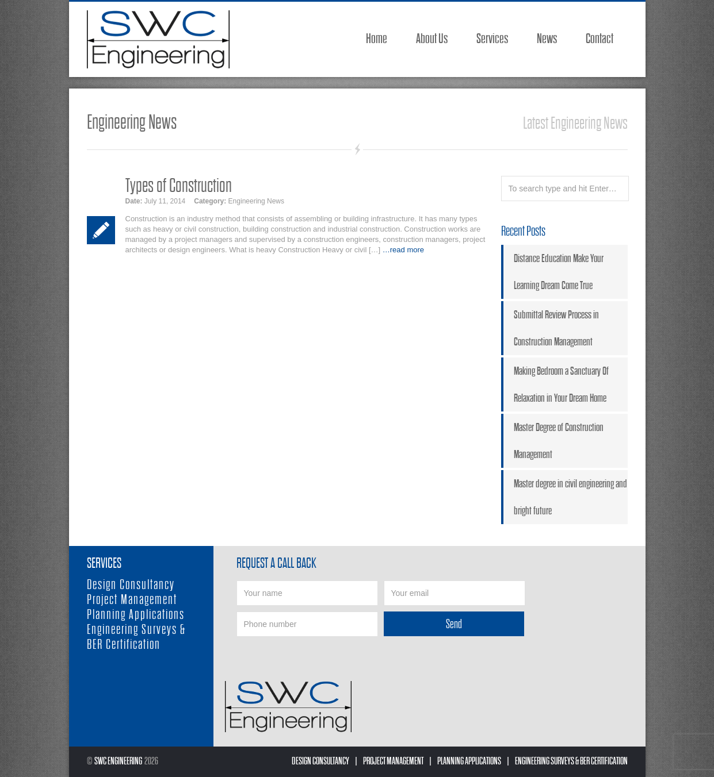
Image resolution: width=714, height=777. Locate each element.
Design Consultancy (131, 585)
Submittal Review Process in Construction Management (556, 328)
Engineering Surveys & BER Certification (136, 637)
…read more (403, 249)
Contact (599, 39)
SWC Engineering (118, 761)
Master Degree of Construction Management (559, 440)
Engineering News (256, 201)
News (547, 39)
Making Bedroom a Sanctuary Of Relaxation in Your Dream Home (561, 384)
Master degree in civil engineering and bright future (570, 497)
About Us (432, 39)
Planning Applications (136, 614)
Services (492, 39)
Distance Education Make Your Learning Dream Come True (559, 271)
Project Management (132, 600)
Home (376, 39)
